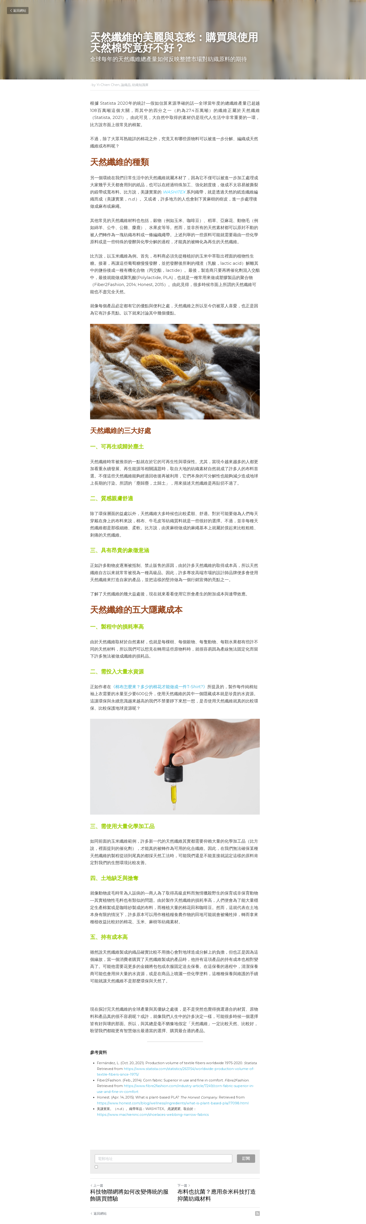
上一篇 (96, 1168)
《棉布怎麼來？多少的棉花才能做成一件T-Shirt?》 (159, 667)
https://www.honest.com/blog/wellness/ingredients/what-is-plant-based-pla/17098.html (173, 1085)
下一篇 (191, 1168)
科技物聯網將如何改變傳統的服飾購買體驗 (135, 1177)
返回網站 (17, 10)
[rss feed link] (273, 1195)
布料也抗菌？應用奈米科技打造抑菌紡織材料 (230, 1177)
